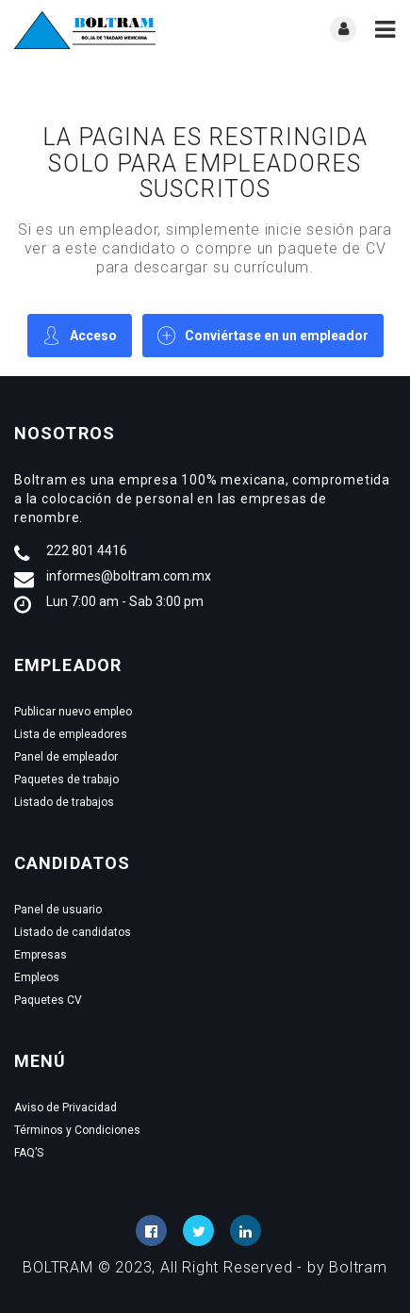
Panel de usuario (58, 909)
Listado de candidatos (72, 932)
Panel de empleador (66, 756)
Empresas (40, 954)
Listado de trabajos (64, 802)
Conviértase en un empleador (263, 335)
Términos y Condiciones (77, 1130)
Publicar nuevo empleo (73, 711)
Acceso (79, 335)
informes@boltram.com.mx (128, 575)
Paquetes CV (48, 1000)
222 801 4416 (86, 550)
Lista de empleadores (70, 734)
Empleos (36, 977)
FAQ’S (28, 1152)
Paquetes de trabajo (66, 779)
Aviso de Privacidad (65, 1107)
